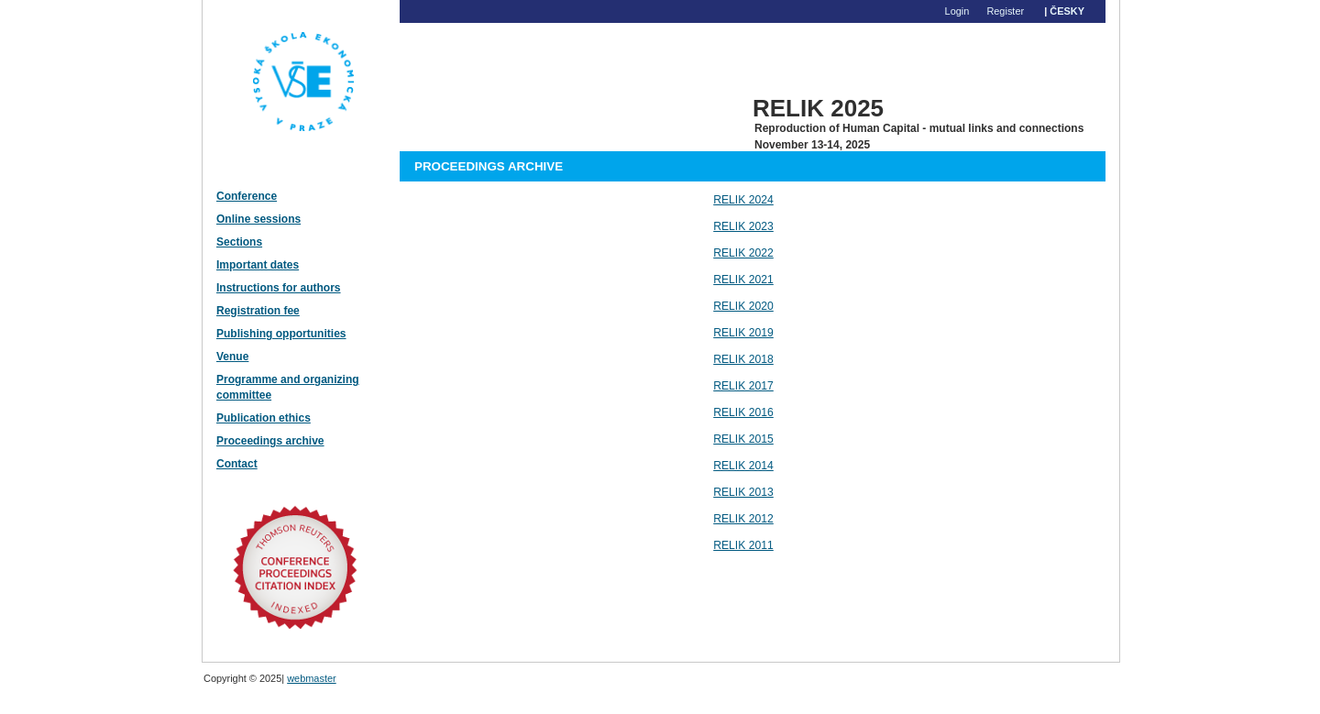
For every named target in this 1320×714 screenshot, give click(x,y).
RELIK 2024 (743, 199)
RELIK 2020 (743, 306)
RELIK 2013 (743, 492)
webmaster (311, 678)
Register (1005, 10)
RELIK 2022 (743, 253)
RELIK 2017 (743, 385)
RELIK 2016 (743, 412)
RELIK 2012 (743, 518)
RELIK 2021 (743, 279)
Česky (1067, 10)
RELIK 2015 (743, 439)
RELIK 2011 (743, 545)
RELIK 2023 (743, 226)
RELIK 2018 (743, 359)
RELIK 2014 (743, 465)
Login (957, 10)
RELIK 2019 (743, 332)
